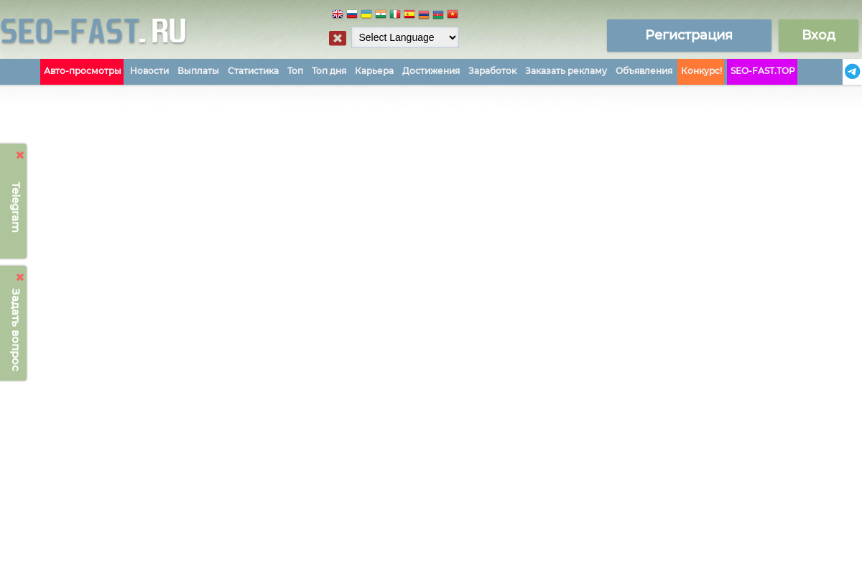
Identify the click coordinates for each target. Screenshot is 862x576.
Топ (295, 70)
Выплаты (198, 70)
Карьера (374, 70)
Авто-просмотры (82, 70)
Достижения (431, 70)
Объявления (644, 70)
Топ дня (329, 70)
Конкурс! (701, 70)
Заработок (492, 70)
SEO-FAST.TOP (763, 70)
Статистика (253, 70)
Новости (149, 70)
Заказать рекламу (566, 70)
